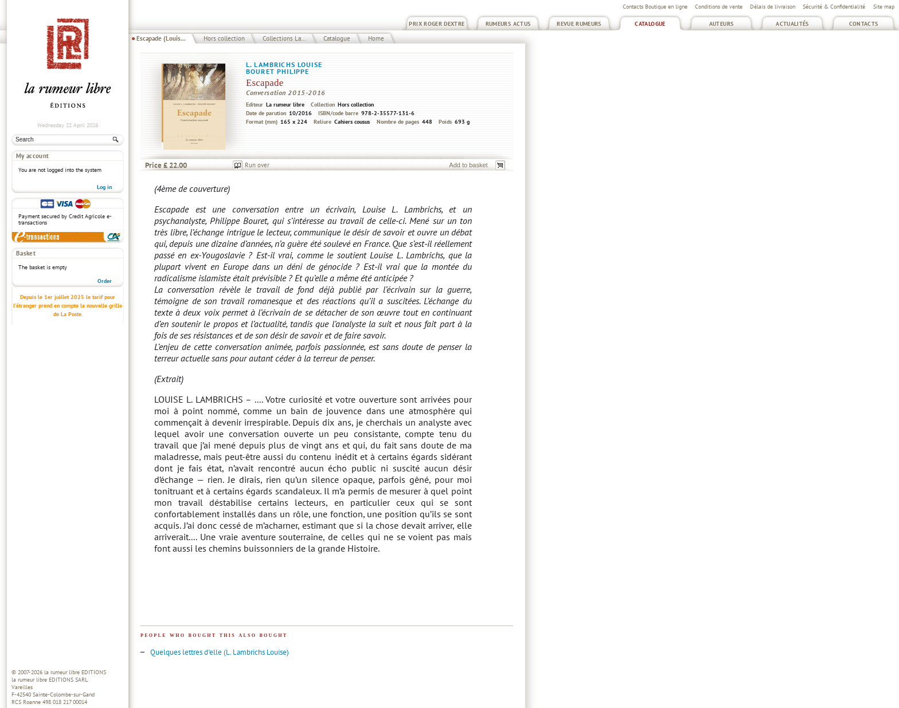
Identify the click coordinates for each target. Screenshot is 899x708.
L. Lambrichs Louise (284, 64)
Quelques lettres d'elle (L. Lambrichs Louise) (219, 652)
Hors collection (224, 38)
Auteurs (721, 23)
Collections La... (284, 38)
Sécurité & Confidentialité (834, 6)
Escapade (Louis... (161, 38)
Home (376, 38)
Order (104, 281)
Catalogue (650, 23)
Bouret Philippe (277, 71)
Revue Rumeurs (579, 23)
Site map (883, 6)
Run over (257, 165)
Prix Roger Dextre (436, 23)
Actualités (792, 23)
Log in (104, 187)
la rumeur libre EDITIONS (75, 672)
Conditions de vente (718, 6)
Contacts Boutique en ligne (655, 6)
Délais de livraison (772, 6)
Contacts (863, 23)
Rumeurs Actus (508, 23)
